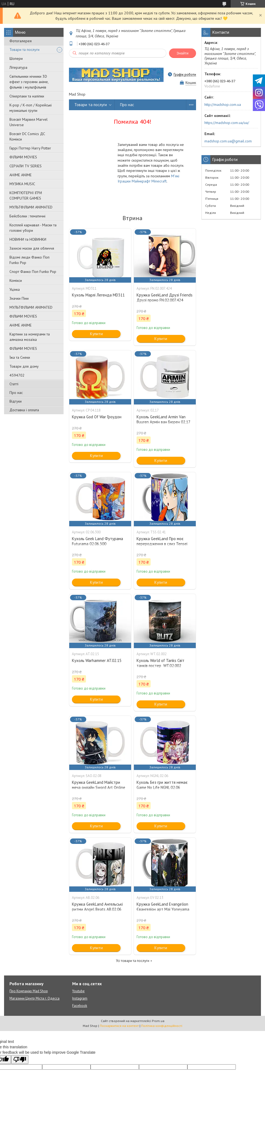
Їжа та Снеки (19, 357)
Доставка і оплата (24, 409)
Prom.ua (158, 1021)
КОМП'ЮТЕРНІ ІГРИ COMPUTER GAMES (25, 195)
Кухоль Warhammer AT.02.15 (96, 660)
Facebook (79, 1005)
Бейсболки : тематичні (27, 216)
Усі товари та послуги (132, 960)
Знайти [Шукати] (182, 53)
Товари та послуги (24, 49)
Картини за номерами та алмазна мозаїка (29, 337)
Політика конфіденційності (161, 1026)
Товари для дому (24, 366)
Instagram (79, 998)
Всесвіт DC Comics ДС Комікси (27, 136)
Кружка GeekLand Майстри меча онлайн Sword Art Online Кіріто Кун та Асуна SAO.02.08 (99, 787)
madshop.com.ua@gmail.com (228, 141)
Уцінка (14, 289)
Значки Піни (19, 298)
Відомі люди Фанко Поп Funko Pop (29, 260)
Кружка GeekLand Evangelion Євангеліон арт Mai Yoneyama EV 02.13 (163, 909)
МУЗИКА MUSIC (22, 183)
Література (18, 67)
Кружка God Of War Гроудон (96, 416)
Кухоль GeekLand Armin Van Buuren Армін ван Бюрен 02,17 (163, 419)
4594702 (17, 375)
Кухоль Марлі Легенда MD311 (98, 295)
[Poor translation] (19, 1059)
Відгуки (15, 401)
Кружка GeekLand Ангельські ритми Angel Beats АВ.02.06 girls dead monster (97, 909)
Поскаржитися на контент (119, 1026)
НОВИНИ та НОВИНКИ (27, 239)
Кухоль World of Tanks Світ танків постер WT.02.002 (160, 663)
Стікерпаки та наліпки (26, 96)
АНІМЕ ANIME (20, 174)
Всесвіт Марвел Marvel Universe (28, 122)
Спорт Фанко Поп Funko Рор (32, 271)
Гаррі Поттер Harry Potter (30, 148)
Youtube (78, 991)
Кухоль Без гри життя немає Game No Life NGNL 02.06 (162, 785)
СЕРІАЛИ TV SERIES (25, 166)
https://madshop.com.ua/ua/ (226, 122)
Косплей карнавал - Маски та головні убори (33, 228)
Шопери (16, 58)
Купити (96, 333)
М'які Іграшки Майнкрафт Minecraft (148, 179)
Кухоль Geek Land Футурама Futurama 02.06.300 (97, 541)
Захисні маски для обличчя (31, 248)
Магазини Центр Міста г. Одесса (34, 998)
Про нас (16, 392)
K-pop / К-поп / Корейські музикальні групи (30, 108)
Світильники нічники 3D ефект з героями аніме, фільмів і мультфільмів (28, 82)
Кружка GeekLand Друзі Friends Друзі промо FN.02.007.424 (165, 297)
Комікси (15, 280)
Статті (13, 383)
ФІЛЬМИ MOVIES (23, 157)
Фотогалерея (20, 40)
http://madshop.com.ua (222, 104)
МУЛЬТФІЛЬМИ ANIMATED (30, 207)
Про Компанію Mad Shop (28, 991)
